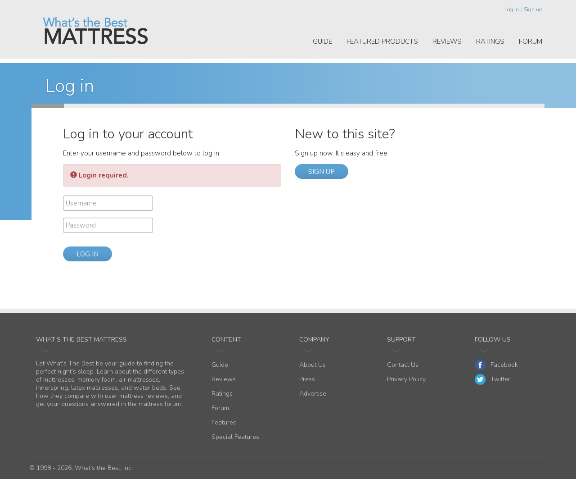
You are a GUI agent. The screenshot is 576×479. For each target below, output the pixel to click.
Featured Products (382, 41)
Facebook (496, 365)
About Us (312, 364)
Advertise (312, 393)
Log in (511, 9)
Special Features (235, 437)
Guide (322, 41)
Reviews (447, 41)
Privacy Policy (406, 379)
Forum (530, 41)
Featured (224, 422)
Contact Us (402, 364)
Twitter (492, 379)
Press (307, 379)
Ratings (490, 41)
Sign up (533, 9)
